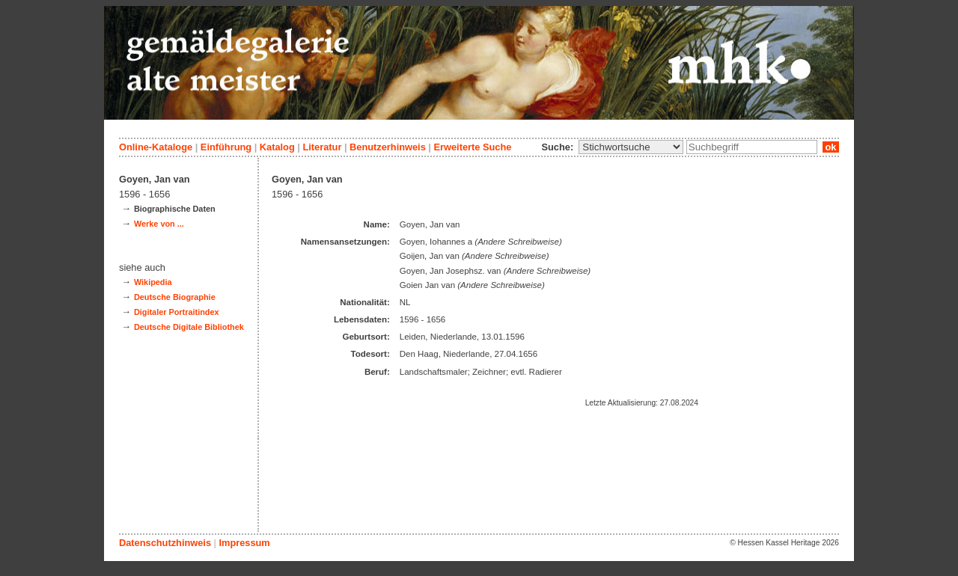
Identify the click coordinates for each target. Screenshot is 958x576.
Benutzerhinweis (388, 147)
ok (831, 147)
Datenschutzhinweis (165, 542)
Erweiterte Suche (472, 147)
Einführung (226, 147)
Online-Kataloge (155, 147)
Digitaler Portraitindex (176, 311)
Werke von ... (159, 223)
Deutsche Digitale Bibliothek (189, 326)
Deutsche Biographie (175, 296)
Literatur (321, 147)
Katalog (277, 147)
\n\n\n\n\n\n (631, 147)
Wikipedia (153, 282)
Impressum (244, 542)
